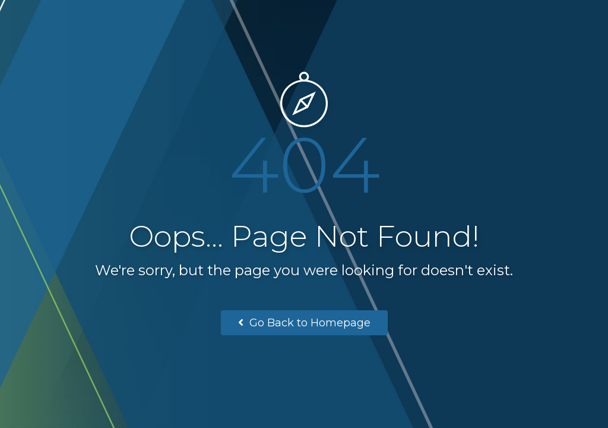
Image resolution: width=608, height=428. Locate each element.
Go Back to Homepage (304, 322)
